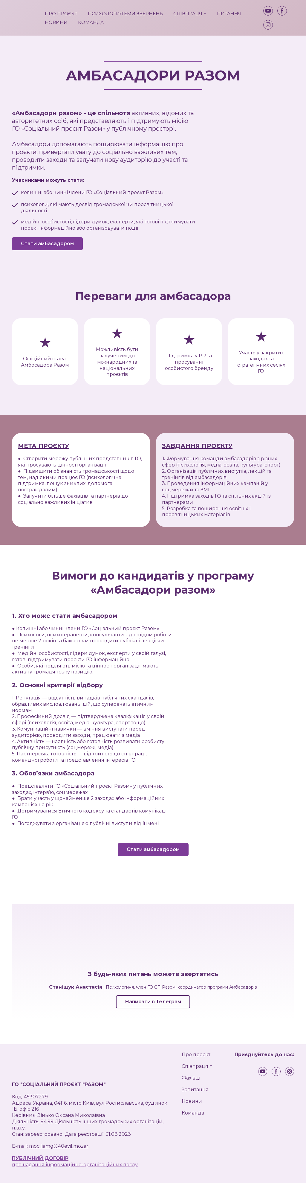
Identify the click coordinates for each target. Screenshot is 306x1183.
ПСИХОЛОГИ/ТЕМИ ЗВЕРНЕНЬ (125, 13)
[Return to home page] (24, 18)
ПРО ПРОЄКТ (61, 13)
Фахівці (191, 1078)
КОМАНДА (91, 22)
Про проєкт (196, 1054)
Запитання (195, 1089)
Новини (192, 1101)
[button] (268, 11)
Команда (193, 1113)
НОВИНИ (56, 22)
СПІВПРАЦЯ (187, 13)
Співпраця (195, 1066)
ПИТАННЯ (229, 13)
